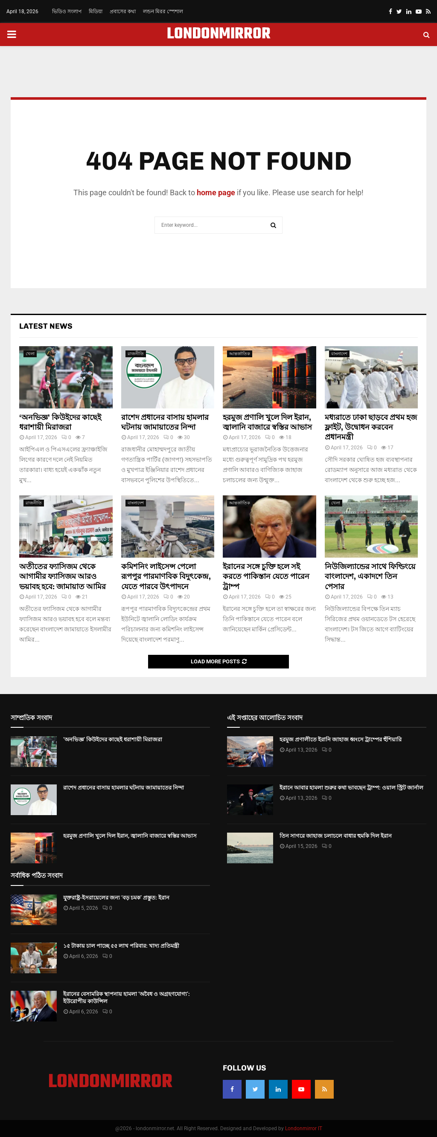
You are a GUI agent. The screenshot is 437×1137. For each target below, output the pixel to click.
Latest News (46, 326)
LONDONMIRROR (219, 34)
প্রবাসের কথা (123, 11)
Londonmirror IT (303, 1128)
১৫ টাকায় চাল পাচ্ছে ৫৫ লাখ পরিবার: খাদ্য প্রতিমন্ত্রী (121, 946)
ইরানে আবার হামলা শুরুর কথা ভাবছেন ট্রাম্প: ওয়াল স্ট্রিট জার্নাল (351, 787)
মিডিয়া (95, 11)
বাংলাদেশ (339, 353)
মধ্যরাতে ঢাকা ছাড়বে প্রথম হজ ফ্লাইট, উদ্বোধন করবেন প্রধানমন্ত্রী (371, 427)
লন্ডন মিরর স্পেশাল (163, 11)
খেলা (30, 353)
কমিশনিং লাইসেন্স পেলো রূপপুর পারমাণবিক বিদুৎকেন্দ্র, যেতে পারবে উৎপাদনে (166, 576)
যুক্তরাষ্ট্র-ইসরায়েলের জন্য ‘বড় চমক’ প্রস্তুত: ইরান (116, 897)
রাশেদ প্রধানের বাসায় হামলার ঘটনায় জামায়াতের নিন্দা (165, 422)
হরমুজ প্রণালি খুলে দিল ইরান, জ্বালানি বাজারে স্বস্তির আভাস (267, 422)
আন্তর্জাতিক (239, 353)
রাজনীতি (136, 353)
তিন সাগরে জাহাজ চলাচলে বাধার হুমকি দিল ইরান (336, 836)
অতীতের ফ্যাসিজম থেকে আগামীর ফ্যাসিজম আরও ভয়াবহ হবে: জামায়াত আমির (62, 576)
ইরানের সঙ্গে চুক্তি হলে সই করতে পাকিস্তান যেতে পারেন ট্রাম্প (266, 576)
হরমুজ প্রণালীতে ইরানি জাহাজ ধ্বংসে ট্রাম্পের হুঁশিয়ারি (341, 739)
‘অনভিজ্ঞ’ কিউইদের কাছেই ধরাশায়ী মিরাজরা (60, 422)
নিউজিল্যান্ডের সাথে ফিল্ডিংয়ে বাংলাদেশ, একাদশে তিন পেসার (370, 576)
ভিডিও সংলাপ (67, 11)
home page (216, 192)
